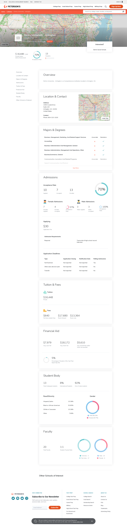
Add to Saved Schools (99, 50)
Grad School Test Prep (72, 499)
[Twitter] (13, 498)
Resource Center (88, 505)
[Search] (105, 6)
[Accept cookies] (91, 521)
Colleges (9, 11)
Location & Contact (22, 76)
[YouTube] (22, 498)
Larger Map (5, 44)
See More (76, 168)
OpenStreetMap (115, 15)
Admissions (20, 83)
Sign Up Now (116, 6)
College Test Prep (71, 496)
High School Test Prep (72, 508)
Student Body (20, 93)
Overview (19, 72)
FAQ (31, 2)
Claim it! (49, 41)
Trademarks (104, 508)
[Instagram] (26, 498)
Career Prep (77, 6)
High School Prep (88, 6)
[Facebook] (17, 498)
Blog (5, 2)
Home (3, 11)
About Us (103, 496)
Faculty (18, 97)
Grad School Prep (67, 6)
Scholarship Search (89, 502)
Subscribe (54, 507)
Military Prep (98, 6)
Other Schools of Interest (24, 100)
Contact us (37, 2)
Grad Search (87, 499)
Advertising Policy (105, 511)
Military (68, 505)
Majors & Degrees (21, 79)
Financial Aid (20, 90)
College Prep (57, 6)
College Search (88, 496)
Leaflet (105, 15)
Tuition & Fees (20, 86)
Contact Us (104, 499)
